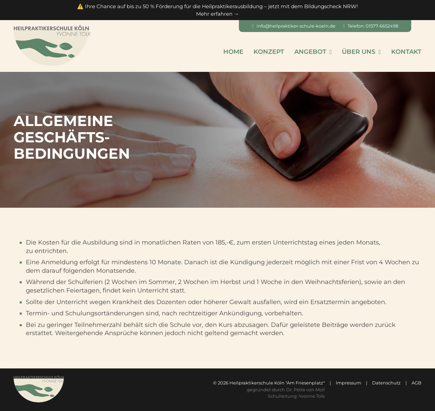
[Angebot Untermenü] (331, 52)
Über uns (358, 52)
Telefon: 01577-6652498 (373, 26)
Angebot (310, 52)
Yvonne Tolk (312, 396)
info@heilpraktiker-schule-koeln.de (296, 26)
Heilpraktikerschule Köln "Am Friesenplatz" (277, 382)
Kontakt (406, 52)
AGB (416, 382)
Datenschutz (386, 382)
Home (233, 52)
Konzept (269, 52)
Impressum (348, 382)
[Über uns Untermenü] (380, 52)
